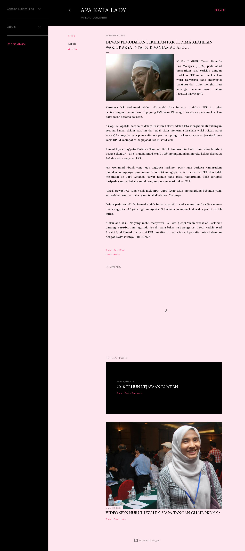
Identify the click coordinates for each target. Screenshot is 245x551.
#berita (72, 49)
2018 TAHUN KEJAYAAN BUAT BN (147, 386)
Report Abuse (16, 44)
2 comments (120, 519)
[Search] (220, 10)
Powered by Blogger (146, 540)
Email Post (119, 250)
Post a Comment (133, 393)
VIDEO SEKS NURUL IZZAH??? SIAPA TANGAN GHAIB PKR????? (163, 512)
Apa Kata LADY (103, 10)
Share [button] (71, 35)
